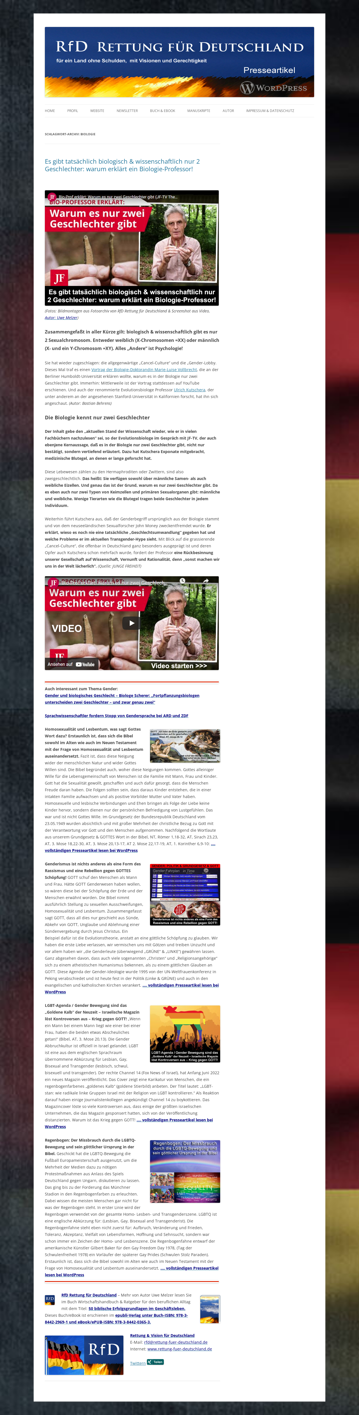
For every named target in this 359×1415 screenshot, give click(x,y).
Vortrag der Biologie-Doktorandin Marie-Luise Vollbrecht (144, 369)
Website (97, 110)
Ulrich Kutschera (189, 389)
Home (50, 110)
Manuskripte (198, 110)
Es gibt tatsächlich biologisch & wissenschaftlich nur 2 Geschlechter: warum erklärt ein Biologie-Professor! (122, 165)
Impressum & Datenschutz (270, 110)
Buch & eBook (162, 110)
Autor (228, 110)
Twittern (138, 1363)
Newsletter (127, 110)
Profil (72, 110)
